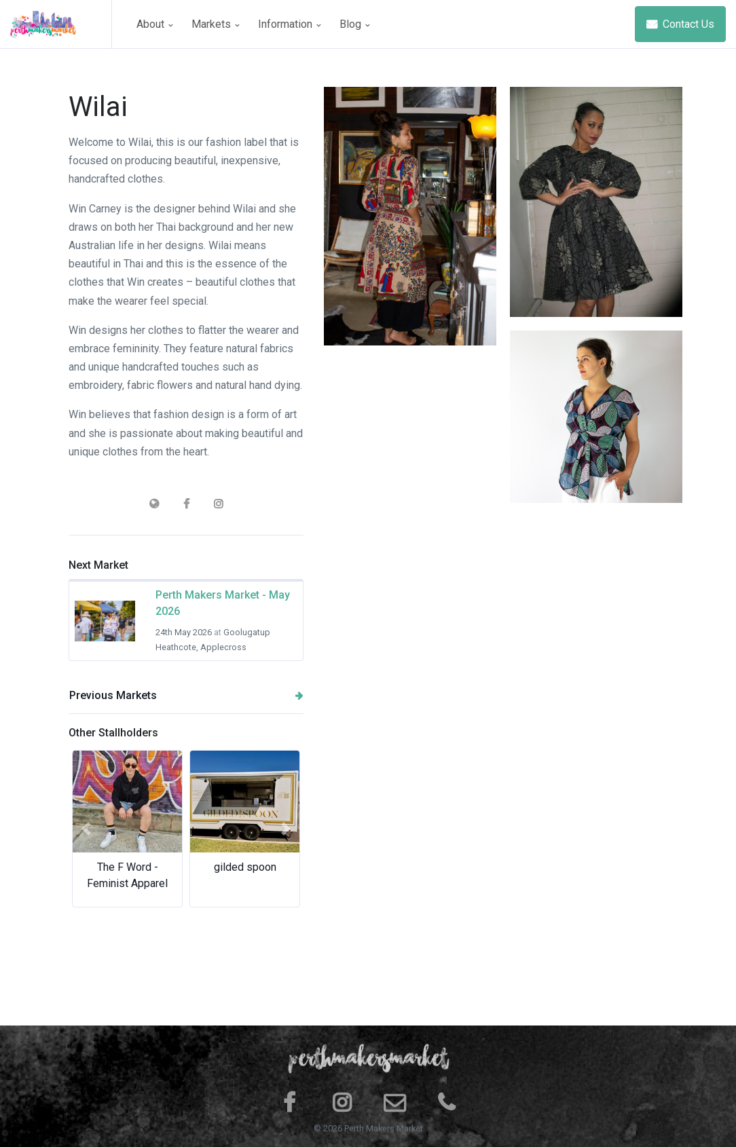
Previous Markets (186, 695)
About (154, 24)
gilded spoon (245, 867)
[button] (86, 829)
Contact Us (680, 24)
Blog (354, 24)
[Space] (61, 24)
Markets (215, 24)
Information (289, 24)
